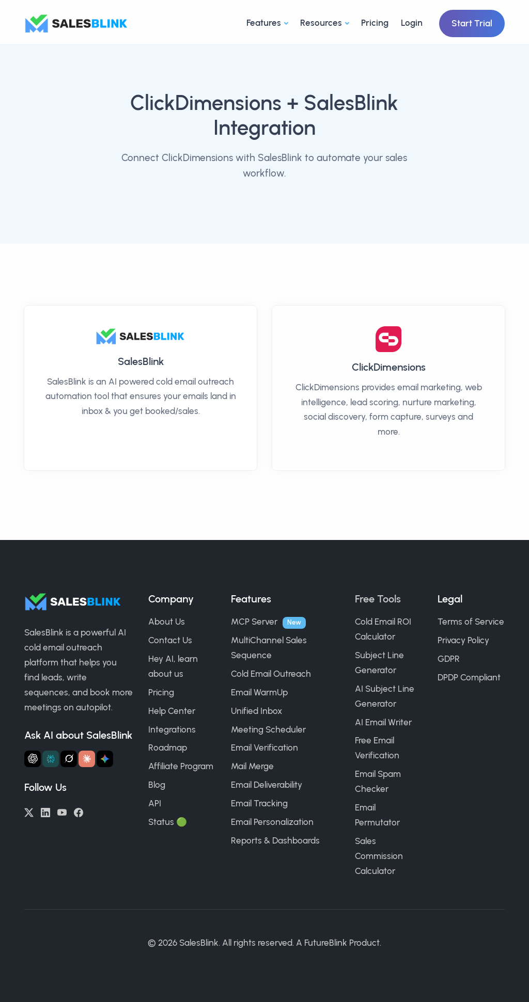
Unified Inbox (256, 711)
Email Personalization (272, 822)
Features (263, 23)
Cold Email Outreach (271, 674)
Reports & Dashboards (275, 840)
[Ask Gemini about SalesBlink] (105, 759)
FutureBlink (325, 942)
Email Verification (264, 747)
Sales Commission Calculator (379, 856)
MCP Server (254, 621)
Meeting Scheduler (268, 729)
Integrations (172, 729)
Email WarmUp (259, 692)
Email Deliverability (266, 785)
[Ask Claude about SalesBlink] (87, 759)
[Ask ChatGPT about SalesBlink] (32, 759)
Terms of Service (471, 621)
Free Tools (378, 599)
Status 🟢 (167, 822)
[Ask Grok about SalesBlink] (68, 759)
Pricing (374, 23)
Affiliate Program (180, 766)
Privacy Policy (463, 640)
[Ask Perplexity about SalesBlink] (50, 759)
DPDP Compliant (469, 677)
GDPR (449, 659)
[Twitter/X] (29, 811)
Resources (321, 23)
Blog (156, 785)
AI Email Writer (383, 722)
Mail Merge (252, 766)
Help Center (171, 711)
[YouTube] (62, 811)
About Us (166, 621)
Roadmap (167, 747)
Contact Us (170, 640)
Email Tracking (259, 803)
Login (412, 23)
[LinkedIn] (45, 811)
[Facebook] (78, 811)
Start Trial (472, 23)
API (154, 803)
